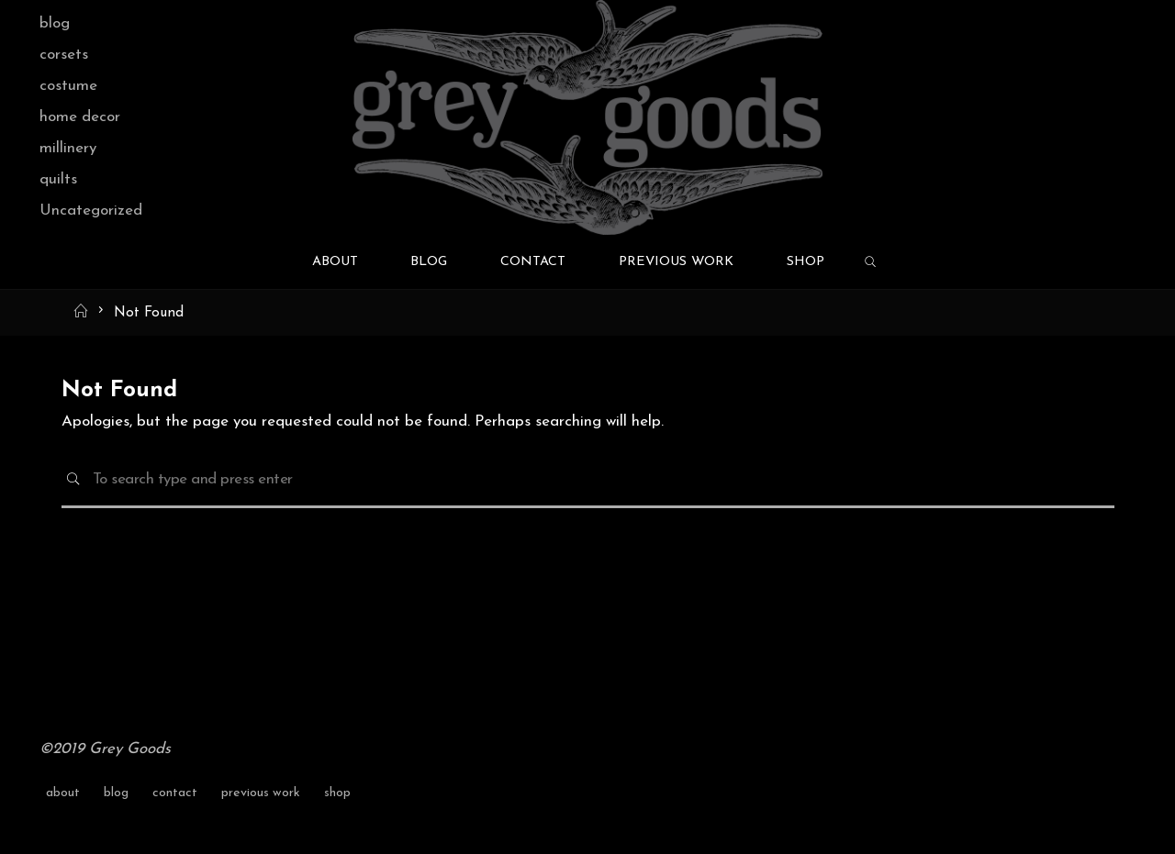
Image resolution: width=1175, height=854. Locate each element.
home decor (79, 117)
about (63, 793)
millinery (67, 148)
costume (68, 86)
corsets (63, 54)
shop (337, 793)
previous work (260, 793)
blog (54, 23)
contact (174, 793)
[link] (870, 264)
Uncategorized (90, 210)
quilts (58, 179)
